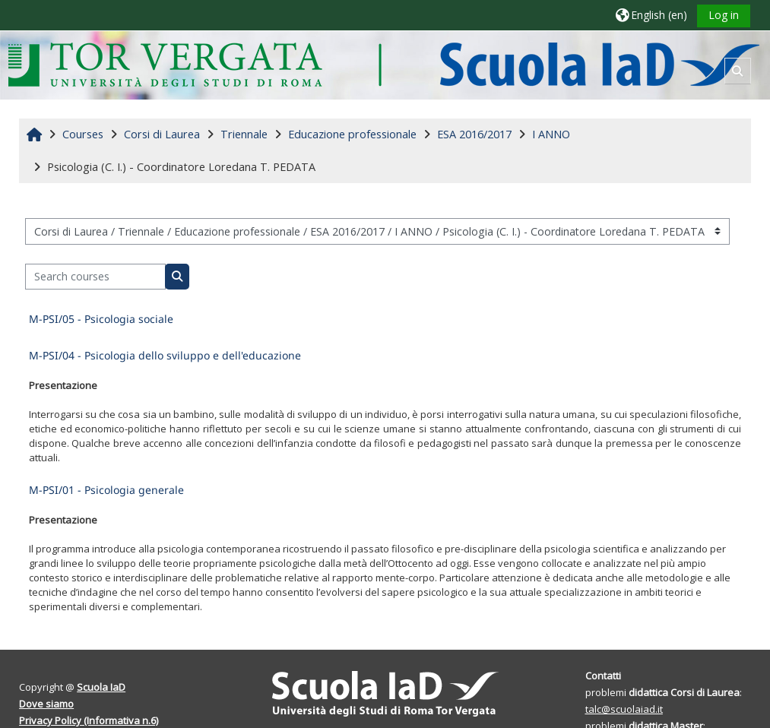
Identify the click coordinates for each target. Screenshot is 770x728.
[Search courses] (95, 277)
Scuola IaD (101, 687)
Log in (723, 15)
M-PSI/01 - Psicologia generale (106, 490)
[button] (651, 15)
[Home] (383, 64)
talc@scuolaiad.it (624, 709)
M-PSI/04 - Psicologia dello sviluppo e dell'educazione (165, 355)
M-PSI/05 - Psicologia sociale (101, 319)
